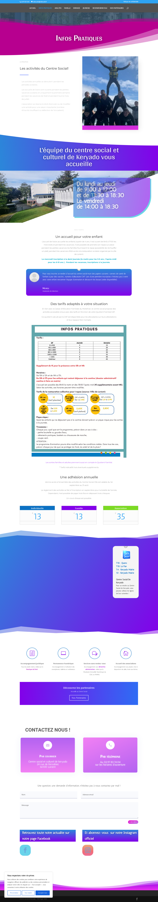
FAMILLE (67, 8)
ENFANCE (76, 8)
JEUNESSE (86, 8)
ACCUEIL (32, 8)
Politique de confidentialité (131, 1)
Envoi (133, 822)
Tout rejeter (28, 893)
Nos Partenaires (79, 698)
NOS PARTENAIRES (117, 8)
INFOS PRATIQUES (45, 8)
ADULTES (58, 8)
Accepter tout (42, 893)
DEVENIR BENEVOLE (100, 8)
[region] (28, 885)
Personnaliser (14, 893)
